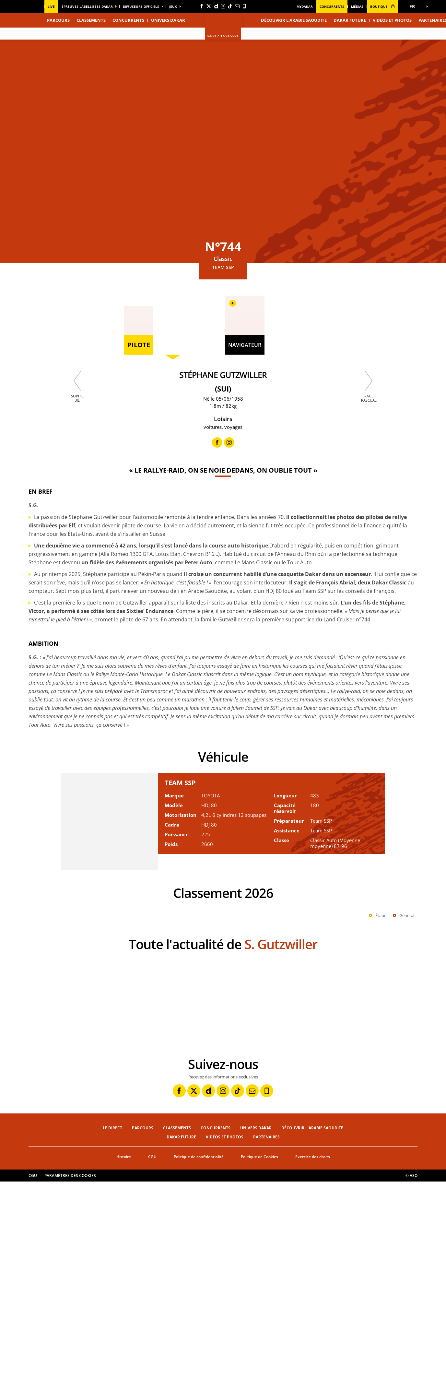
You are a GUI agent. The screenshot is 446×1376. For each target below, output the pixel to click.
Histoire (123, 1351)
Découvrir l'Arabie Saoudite (294, 20)
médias (357, 6)
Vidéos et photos (392, 20)
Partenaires (266, 1331)
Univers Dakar (256, 1322)
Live (51, 6)
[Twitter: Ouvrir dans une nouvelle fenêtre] (208, 6)
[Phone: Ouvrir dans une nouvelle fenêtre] (244, 6)
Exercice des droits (312, 1351)
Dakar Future (350, 20)
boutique (382, 6)
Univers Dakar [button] (168, 20)
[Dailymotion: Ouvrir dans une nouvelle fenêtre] (216, 6)
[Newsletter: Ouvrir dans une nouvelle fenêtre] (237, 6)
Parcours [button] (58, 20)
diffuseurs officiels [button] (141, 6)
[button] (414, 6)
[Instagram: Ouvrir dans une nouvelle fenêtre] (223, 6)
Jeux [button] (173, 6)
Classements (91, 20)
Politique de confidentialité (199, 1351)
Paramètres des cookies (70, 1370)
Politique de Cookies (259, 1351)
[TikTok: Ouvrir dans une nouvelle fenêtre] (230, 6)
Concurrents (332, 6)
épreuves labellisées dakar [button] (87, 6)
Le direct (112, 1322)
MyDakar (305, 6)
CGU (152, 1351)
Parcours (142, 1322)
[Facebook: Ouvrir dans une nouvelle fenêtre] (201, 6)
